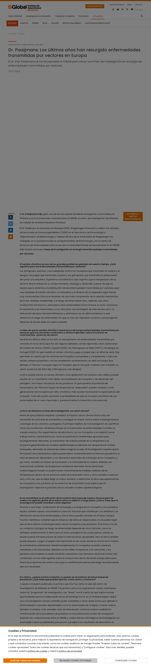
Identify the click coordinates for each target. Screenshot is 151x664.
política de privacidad (70, 651)
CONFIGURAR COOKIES (126, 660)
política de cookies (38, 651)
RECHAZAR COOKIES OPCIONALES (75, 660)
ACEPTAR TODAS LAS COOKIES (25, 660)
